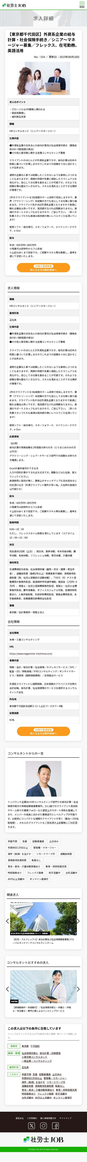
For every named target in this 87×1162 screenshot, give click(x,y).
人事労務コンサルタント (34, 1057)
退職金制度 (27, 1086)
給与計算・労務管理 (50, 1053)
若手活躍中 (61, 1093)
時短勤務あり (29, 1093)
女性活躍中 (27, 1097)
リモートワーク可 (56, 1082)
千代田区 (35, 1046)
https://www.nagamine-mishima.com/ (30, 653)
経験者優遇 (45, 1074)
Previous (8, 921)
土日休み (57, 1074)
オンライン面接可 (62, 1097)
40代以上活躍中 (43, 1097)
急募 (35, 1074)
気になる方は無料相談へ (43, 267)
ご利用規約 (32, 1118)
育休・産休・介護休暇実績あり (38, 1089)
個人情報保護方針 (48, 1118)
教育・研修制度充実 (66, 1089)
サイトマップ (65, 1118)
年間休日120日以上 (32, 1078)
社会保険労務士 (30, 1053)
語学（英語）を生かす (33, 1082)
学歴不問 (26, 1074)
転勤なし (60, 1086)
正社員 (25, 1067)
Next (79, 921)
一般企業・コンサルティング (37, 1061)
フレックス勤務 (45, 1093)
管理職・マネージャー (55, 1078)
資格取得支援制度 (44, 1086)
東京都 (25, 1046)
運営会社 (20, 1118)
